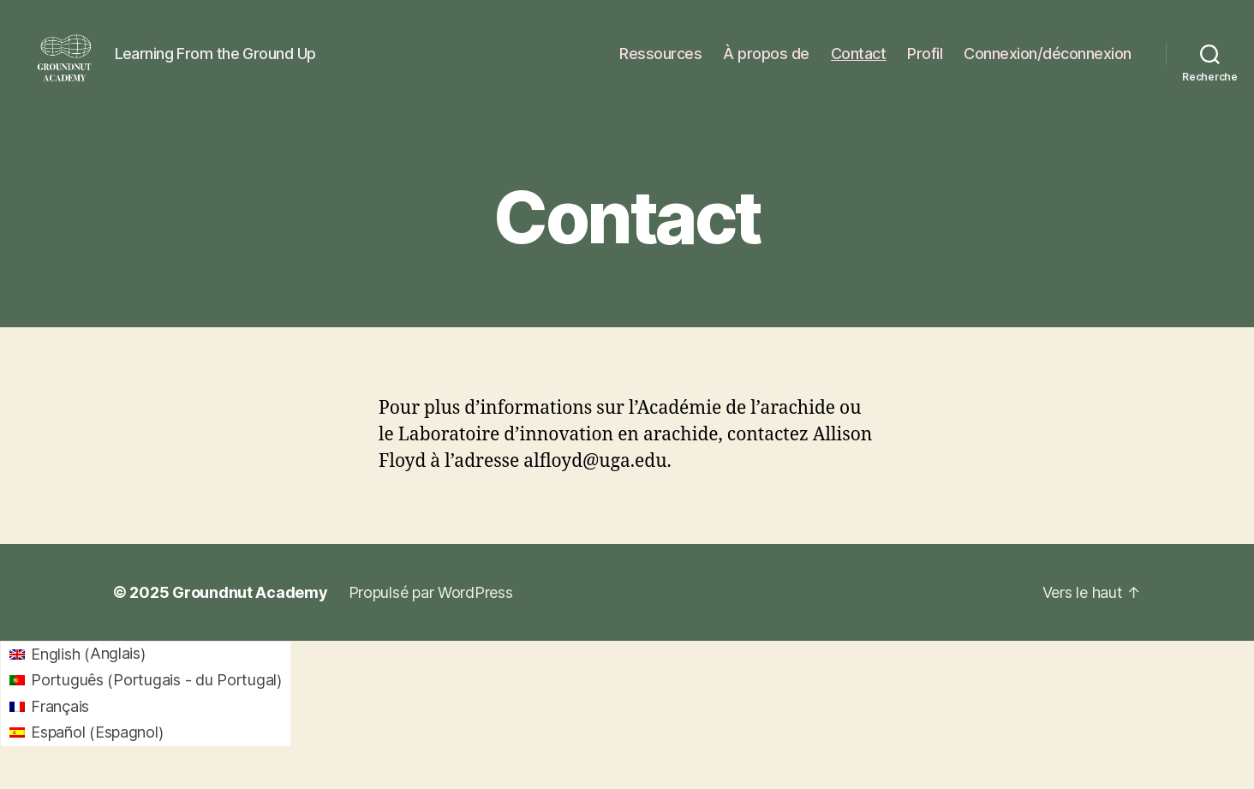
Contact (859, 62)
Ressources (660, 62)
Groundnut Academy (249, 610)
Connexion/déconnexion (1048, 62)
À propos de (766, 62)
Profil (924, 62)
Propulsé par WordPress (431, 610)
